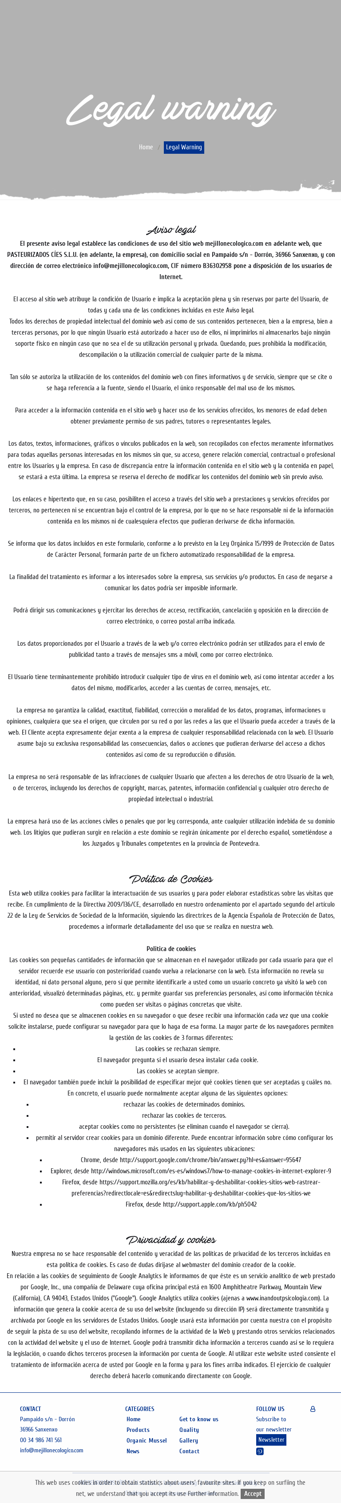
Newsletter (271, 1440)
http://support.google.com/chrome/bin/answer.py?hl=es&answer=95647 (210, 1160)
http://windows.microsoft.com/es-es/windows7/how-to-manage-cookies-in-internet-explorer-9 (211, 1171)
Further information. (214, 1494)
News (133, 1451)
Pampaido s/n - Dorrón (47, 1419)
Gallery (188, 1440)
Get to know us (198, 1419)
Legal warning (184, 148)
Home (134, 1419)
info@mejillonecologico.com (51, 1450)
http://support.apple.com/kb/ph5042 (210, 1204)
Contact (189, 1451)
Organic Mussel (147, 1440)
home (146, 148)
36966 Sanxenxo (38, 1429)
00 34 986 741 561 (41, 1440)
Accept (253, 1494)
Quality (189, 1430)
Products (138, 1430)
